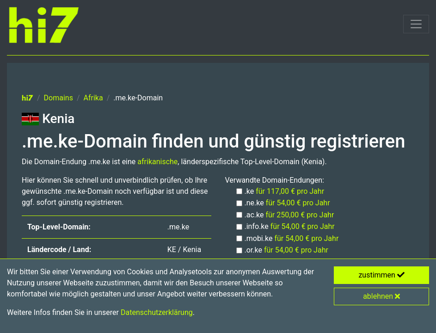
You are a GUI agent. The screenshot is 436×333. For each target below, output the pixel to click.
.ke (285, 191)
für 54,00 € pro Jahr (298, 202)
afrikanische (157, 161)
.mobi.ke (292, 238)
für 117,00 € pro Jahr (290, 191)
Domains (58, 97)
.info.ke (290, 226)
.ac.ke (289, 214)
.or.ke (286, 250)
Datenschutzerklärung (157, 312)
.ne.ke (287, 202)
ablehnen (381, 296)
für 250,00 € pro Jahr (299, 214)
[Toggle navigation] (416, 24)
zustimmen (381, 275)
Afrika (93, 97)
